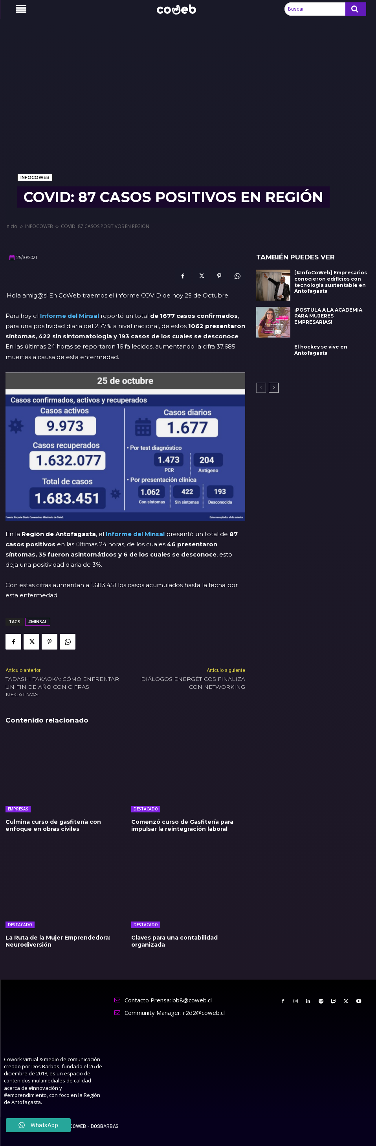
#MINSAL (37, 621)
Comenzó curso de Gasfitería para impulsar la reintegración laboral (182, 825)
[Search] (355, 9)
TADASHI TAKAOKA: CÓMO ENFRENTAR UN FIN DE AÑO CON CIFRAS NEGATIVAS (62, 686)
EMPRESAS (18, 809)
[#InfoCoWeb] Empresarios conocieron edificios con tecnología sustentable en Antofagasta (330, 282)
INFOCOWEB (35, 177)
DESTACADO (146, 809)
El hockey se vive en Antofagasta (320, 350)
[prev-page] (261, 388)
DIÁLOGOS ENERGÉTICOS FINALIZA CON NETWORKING (193, 682)
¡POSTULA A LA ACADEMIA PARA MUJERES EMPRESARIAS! (328, 316)
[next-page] (274, 388)
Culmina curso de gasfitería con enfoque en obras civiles (53, 825)
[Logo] (181, 9)
